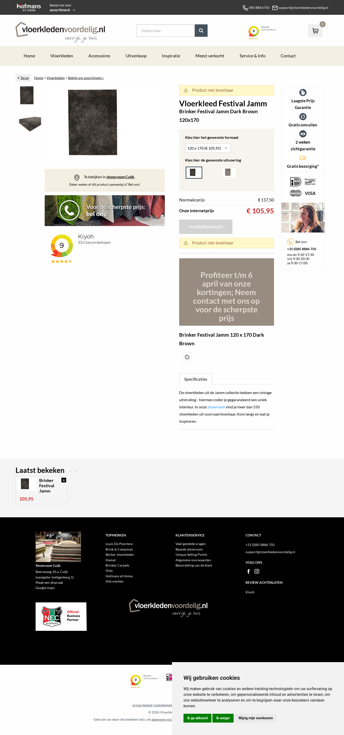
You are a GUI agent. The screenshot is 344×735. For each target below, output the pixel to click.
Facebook (248, 571)
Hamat (111, 560)
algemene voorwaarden (168, 719)
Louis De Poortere (119, 544)
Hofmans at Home (119, 576)
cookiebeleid (162, 705)
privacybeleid (142, 705)
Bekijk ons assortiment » (86, 78)
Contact (288, 55)
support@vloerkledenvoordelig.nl (270, 552)
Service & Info (252, 55)
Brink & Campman (119, 549)
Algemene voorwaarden (193, 560)
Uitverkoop (136, 55)
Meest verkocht (209, 55)
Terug (24, 78)
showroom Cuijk (120, 176)
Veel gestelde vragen (191, 544)
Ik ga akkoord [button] (197, 718)
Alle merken (115, 581)
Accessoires (99, 55)
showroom (216, 407)
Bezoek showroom (189, 549)
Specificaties (195, 379)
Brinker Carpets (117, 565)
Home (29, 55)
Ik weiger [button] (223, 718)
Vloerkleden (61, 55)
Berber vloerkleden (120, 554)
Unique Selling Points (191, 554)
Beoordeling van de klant (194, 565)
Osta (109, 570)
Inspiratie (171, 55)
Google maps (45, 588)
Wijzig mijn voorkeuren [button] (255, 718)
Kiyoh (250, 592)
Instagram (257, 571)
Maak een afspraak (49, 582)
